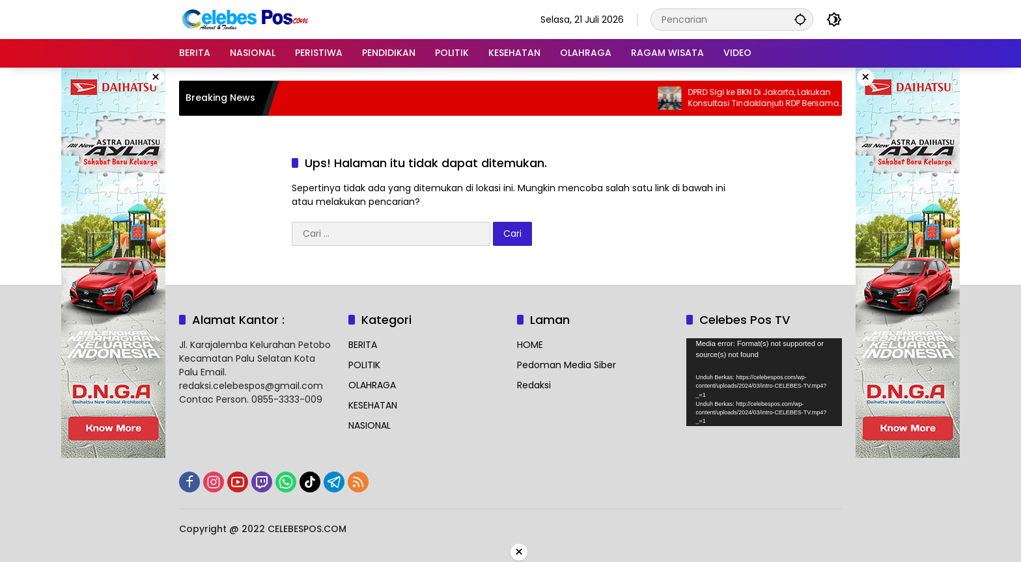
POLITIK (364, 364)
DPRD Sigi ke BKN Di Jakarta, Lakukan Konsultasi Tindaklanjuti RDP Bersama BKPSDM (772, 98)
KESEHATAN (372, 405)
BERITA (362, 344)
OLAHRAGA (372, 385)
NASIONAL (369, 425)
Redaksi (534, 385)
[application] (764, 382)
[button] (800, 19)
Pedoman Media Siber (566, 364)
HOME (530, 344)
